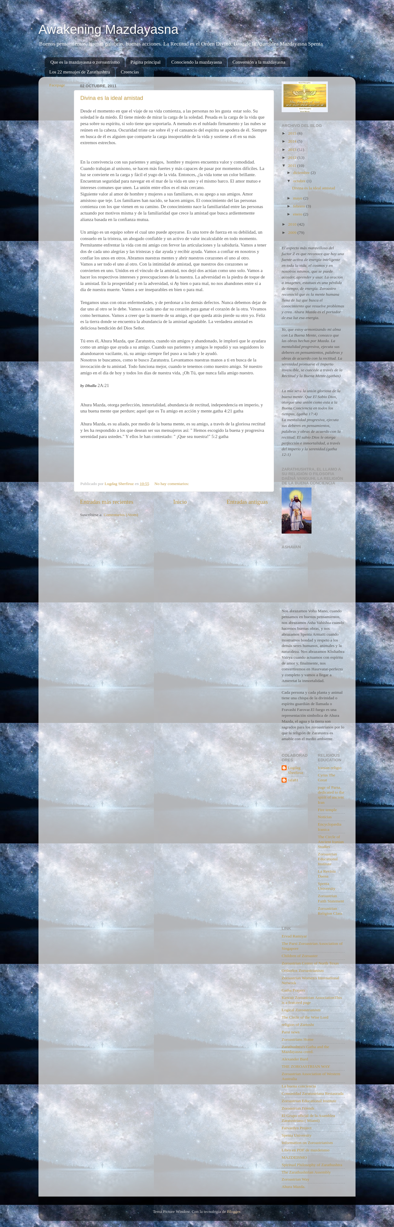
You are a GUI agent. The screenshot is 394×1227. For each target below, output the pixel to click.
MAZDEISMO (294, 1157)
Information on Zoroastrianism (307, 1142)
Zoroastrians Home (298, 1039)
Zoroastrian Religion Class (330, 911)
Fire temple (327, 809)
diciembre (302, 172)
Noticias (325, 817)
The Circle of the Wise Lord (305, 1017)
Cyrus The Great (326, 777)
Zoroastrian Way (295, 1179)
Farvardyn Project (297, 1128)
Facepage (57, 85)
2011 (292, 165)
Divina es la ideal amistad (111, 98)
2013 (292, 149)
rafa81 (293, 780)
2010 (292, 224)
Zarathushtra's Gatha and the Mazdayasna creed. (305, 1049)
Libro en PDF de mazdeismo (305, 1150)
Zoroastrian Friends (298, 1108)
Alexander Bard (295, 1059)
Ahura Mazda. (293, 1186)
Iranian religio (330, 767)
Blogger (233, 1211)
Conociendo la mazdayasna (196, 62)
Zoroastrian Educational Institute (328, 859)
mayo (298, 198)
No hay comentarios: (172, 483)
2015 (292, 133)
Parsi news (291, 1032)
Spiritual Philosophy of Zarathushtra (312, 1164)
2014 (292, 141)
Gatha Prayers (293, 990)
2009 (292, 232)
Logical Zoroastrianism (301, 1010)
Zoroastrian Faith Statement (331, 898)
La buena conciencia (299, 1086)
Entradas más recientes (106, 502)
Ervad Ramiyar (294, 936)
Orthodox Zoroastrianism (303, 970)
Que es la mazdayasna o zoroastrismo (85, 62)
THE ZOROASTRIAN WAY (306, 1066)
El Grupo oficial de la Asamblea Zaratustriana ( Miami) (308, 1118)
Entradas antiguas (247, 502)
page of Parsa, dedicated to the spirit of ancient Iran (331, 795)
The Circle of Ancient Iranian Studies (331, 841)
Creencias (130, 71)
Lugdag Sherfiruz (295, 770)
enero (298, 214)
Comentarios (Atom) (121, 514)
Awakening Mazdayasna (108, 29)
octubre (300, 181)
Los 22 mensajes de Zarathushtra (79, 71)
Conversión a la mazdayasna (258, 62)
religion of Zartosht (298, 1024)
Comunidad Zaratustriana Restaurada (313, 1093)
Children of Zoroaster (300, 955)
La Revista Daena (327, 873)
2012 (292, 157)
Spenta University (327, 886)
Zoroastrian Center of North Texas (310, 963)
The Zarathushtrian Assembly (306, 1172)
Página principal (146, 62)
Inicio (180, 502)
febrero (299, 206)
